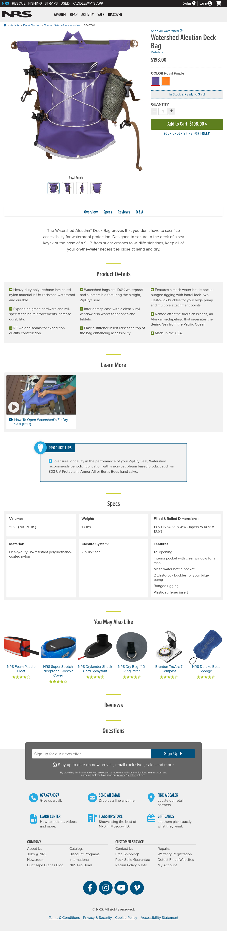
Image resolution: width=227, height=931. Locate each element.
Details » (157, 52)
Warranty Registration (175, 854)
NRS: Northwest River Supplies (17, 14)
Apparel (60, 15)
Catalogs (76, 848)
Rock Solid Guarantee (132, 859)
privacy (121, 775)
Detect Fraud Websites (176, 859)
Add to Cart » (187, 124)
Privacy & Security (97, 917)
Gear (74, 15)
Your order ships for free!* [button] (187, 133)
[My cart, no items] (220, 3)
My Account (167, 865)
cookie (132, 775)
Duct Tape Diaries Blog (45, 865)
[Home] (5, 25)
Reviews (124, 212)
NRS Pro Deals (80, 865)
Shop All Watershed (166, 31)
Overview (91, 212)
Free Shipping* (127, 854)
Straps (51, 3)
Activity (87, 15)
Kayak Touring (31, 25)
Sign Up (173, 753)
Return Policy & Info (131, 865)
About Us (34, 848)
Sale (100, 15)
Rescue (19, 3)
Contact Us (124, 848)
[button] (41, 402)
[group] (76, 105)
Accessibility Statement (159, 917)
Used (65, 3)
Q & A (139, 212)
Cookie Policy (126, 917)
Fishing (35, 3)
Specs (107, 212)
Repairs (164, 848)
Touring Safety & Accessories (62, 25)
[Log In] (207, 3)
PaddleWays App (87, 3)
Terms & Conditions (64, 917)
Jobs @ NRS (36, 854)
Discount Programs (84, 854)
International (79, 859)
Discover (115, 15)
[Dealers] (191, 3)
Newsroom (35, 859)
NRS (5, 3)
